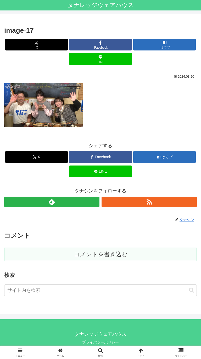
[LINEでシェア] (100, 59)
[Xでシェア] (36, 44)
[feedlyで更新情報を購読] (51, 202)
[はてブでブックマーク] (164, 44)
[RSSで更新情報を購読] (149, 202)
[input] (100, 290)
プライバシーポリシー (100, 342)
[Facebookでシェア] (100, 44)
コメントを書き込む (100, 254)
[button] (191, 290)
